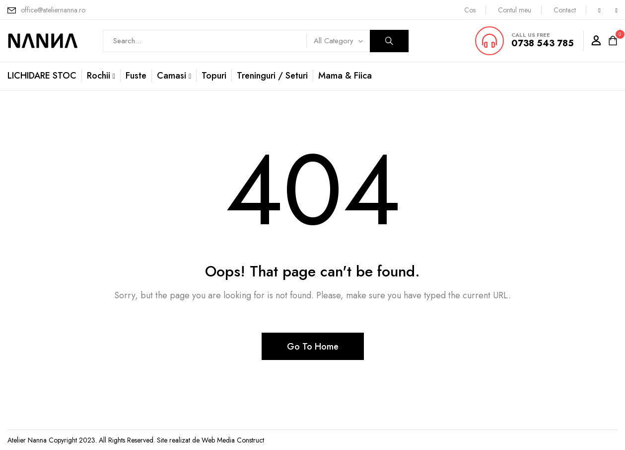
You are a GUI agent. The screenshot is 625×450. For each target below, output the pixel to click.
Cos (470, 10)
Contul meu (514, 10)
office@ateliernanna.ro (53, 10)
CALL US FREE (530, 35)
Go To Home (313, 346)
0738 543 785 (542, 43)
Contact (565, 10)
